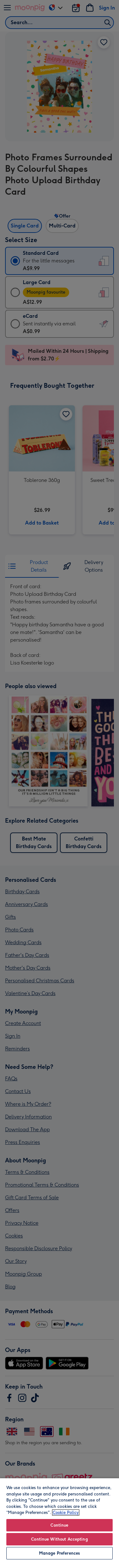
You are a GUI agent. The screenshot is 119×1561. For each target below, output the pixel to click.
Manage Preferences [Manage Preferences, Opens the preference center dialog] (59, 1553)
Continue (59, 1525)
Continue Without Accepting (59, 1539)
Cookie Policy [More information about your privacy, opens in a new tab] (66, 1512)
